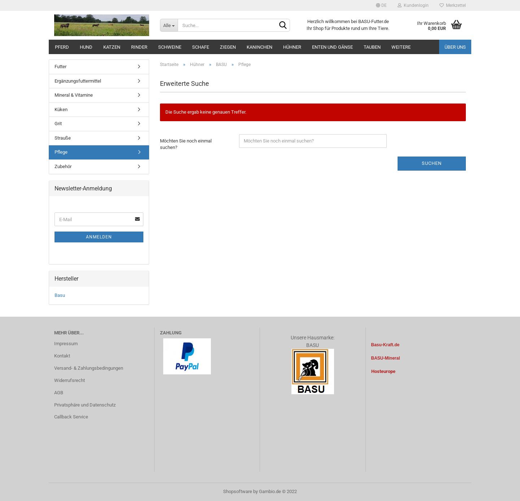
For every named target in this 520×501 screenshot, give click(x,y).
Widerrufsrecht (69, 380)
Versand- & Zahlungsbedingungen (88, 368)
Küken (61, 109)
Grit (58, 123)
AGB (58, 392)
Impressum (66, 343)
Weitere (401, 47)
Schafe (200, 47)
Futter (60, 66)
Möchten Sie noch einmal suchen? (186, 144)
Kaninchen (259, 47)
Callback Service (71, 416)
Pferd (62, 47)
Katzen (111, 47)
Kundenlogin (413, 5)
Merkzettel (452, 5)
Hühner (292, 47)
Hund (86, 47)
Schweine (169, 47)
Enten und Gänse (332, 47)
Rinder (139, 47)
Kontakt (62, 356)
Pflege (61, 152)
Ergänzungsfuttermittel (78, 81)
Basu (60, 295)
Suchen (432, 163)
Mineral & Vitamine (74, 95)
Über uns (455, 47)
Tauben (372, 47)
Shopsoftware (237, 491)
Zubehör (63, 166)
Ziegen (228, 47)
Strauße (63, 138)
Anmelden (99, 236)
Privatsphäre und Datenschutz (85, 405)
